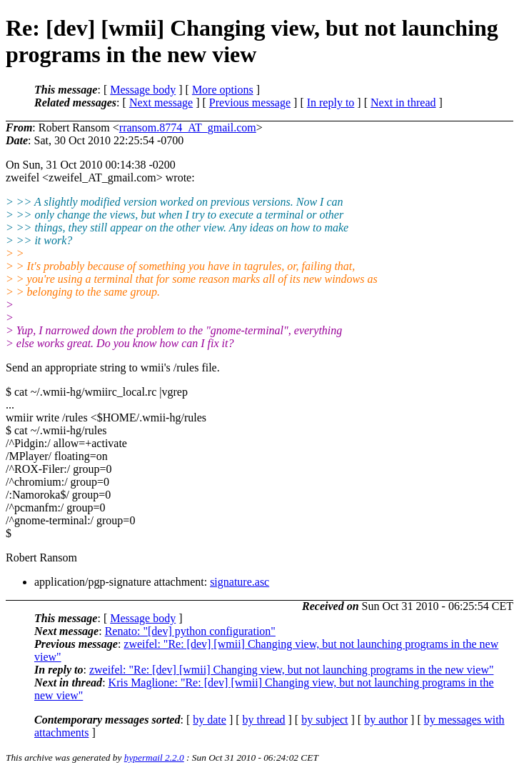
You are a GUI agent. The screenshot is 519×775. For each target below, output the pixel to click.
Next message (161, 102)
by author (386, 720)
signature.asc (239, 582)
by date (209, 720)
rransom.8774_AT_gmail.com (187, 127)
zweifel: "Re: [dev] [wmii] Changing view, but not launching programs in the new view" (291, 670)
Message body (143, 90)
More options (222, 90)
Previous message (250, 102)
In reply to (331, 102)
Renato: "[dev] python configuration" (190, 631)
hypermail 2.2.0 (154, 757)
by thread (264, 720)
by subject (324, 720)
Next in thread (403, 102)
